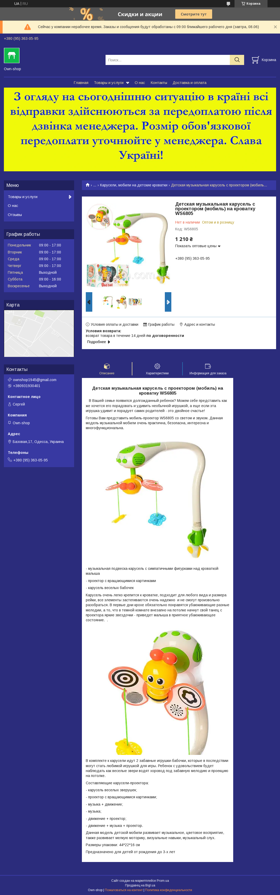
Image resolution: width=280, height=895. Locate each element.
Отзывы (15, 214)
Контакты (159, 82)
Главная (81, 82)
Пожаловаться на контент (124, 890)
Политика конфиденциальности (168, 890)
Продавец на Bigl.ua (140, 885)
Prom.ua (163, 881)
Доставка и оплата (189, 82)
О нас (140, 82)
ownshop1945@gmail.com (34, 380)
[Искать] (237, 60)
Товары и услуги (108, 82)
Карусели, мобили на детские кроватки (133, 185)
